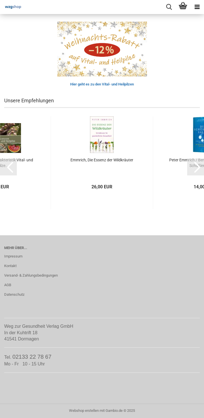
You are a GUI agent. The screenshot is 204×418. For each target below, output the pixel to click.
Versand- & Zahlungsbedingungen (31, 275)
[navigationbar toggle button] (197, 7)
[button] (8, 167)
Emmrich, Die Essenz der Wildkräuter (101, 160)
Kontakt (10, 266)
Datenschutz (14, 294)
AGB (7, 285)
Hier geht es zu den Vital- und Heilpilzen (102, 84)
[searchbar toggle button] (169, 7)
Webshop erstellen (84, 410)
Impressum (13, 256)
